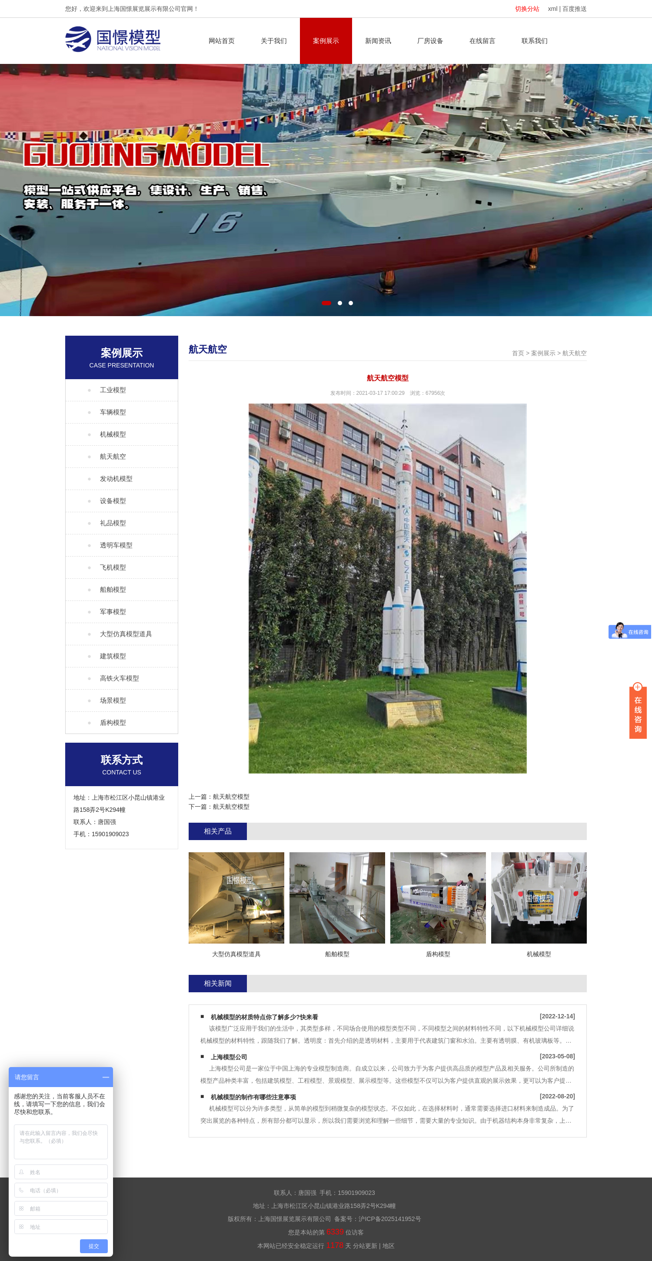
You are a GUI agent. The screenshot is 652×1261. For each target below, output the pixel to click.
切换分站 (527, 8)
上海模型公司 (229, 1057)
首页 (518, 353)
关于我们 (274, 40)
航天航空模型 (231, 796)
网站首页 (222, 40)
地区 (389, 1245)
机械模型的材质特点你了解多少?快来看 (264, 1017)
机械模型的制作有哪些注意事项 (253, 1097)
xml (553, 8)
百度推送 (574, 8)
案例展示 (326, 40)
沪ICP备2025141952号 (390, 1218)
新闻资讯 (378, 40)
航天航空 (574, 353)
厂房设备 (430, 40)
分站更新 (365, 1245)
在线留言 (482, 40)
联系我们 (535, 40)
